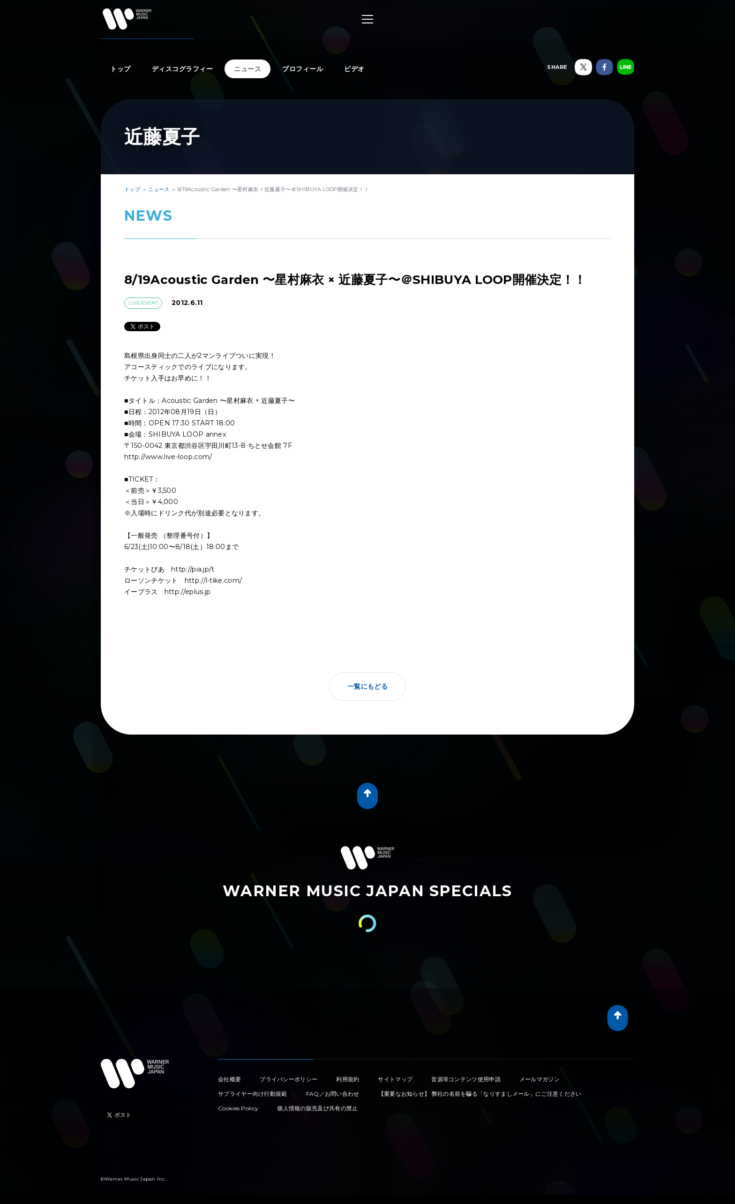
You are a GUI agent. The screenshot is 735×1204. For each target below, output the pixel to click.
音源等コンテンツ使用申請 (466, 1079)
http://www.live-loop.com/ (168, 457)
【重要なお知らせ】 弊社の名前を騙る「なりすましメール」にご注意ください (480, 1093)
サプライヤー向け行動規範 (252, 1093)
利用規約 (347, 1079)
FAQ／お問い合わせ (333, 1093)
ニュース (247, 69)
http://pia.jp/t (193, 569)
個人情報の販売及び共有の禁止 (317, 1108)
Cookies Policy (238, 1108)
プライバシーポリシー (288, 1079)
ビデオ (354, 69)
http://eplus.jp (188, 591)
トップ (120, 69)
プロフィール (302, 69)
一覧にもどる (367, 686)
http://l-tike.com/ (213, 580)
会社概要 (229, 1079)
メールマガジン (539, 1079)
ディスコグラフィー (182, 69)
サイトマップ (395, 1079)
